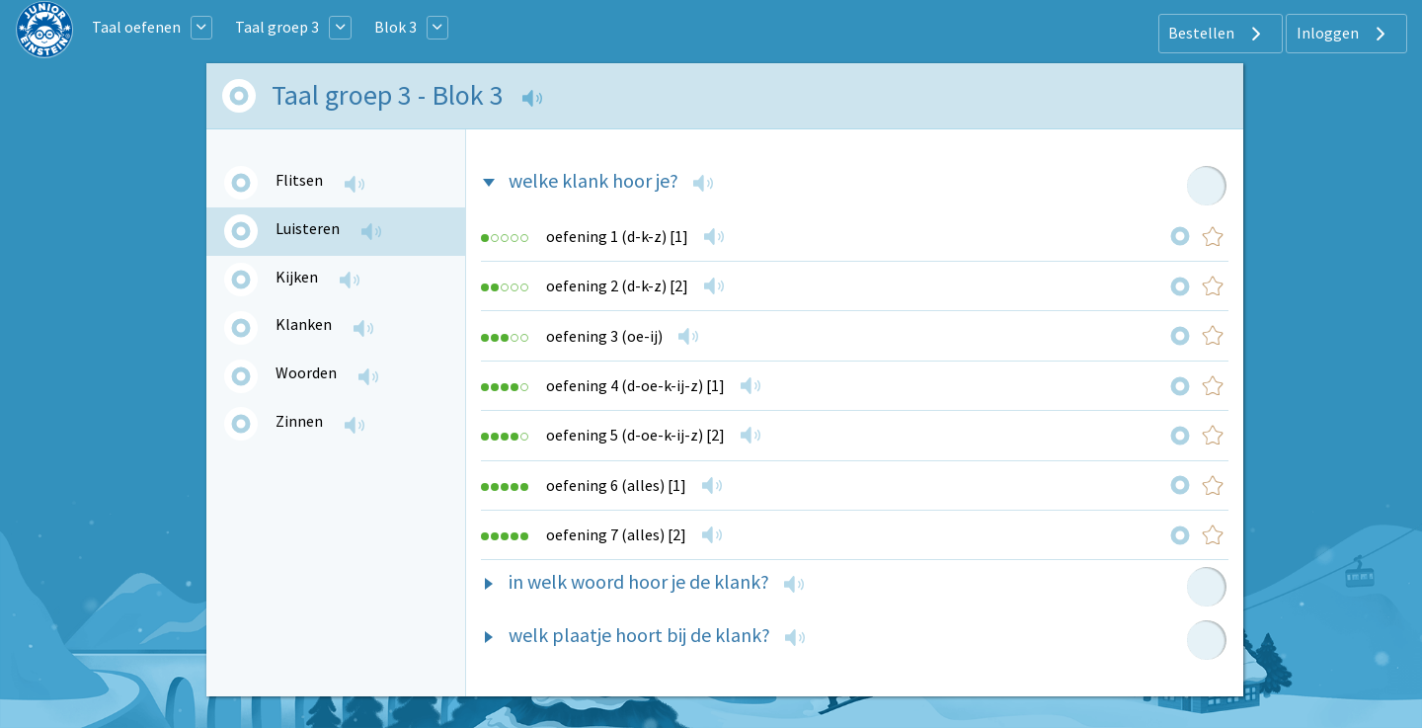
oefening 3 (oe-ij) (604, 336)
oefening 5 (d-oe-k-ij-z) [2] (635, 435)
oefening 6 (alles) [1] (616, 485)
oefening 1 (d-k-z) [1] (617, 236)
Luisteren (308, 228)
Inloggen (1343, 33)
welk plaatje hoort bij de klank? (639, 634)
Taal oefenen (136, 27)
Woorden (306, 372)
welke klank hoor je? (593, 180)
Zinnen (299, 421)
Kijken (297, 276)
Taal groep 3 (277, 27)
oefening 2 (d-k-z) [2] (617, 285)
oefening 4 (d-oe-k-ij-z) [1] (635, 385)
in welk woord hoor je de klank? (639, 581)
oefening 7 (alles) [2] (616, 534)
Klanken (304, 324)
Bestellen (1217, 33)
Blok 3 (395, 27)
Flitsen (299, 180)
